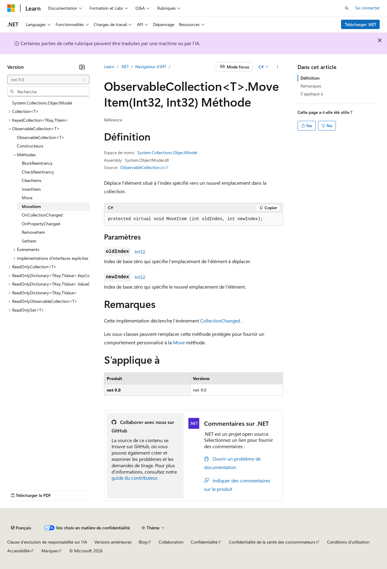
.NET (125, 66)
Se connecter (367, 8)
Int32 (140, 251)
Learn (109, 66)
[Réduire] (81, 66)
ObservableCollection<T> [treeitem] (40, 137)
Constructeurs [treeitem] (30, 146)
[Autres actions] (277, 67)
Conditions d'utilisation (348, 542)
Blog (143, 542)
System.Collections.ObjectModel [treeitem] (42, 103)
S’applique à (312, 94)
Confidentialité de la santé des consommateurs (272, 542)
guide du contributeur (135, 478)
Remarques (311, 86)
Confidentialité (204, 542)
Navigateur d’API (150, 66)
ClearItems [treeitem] (31, 180)
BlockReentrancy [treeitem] (37, 163)
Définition (310, 78)
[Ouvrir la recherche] (347, 8)
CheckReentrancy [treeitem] (38, 172)
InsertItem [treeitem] (31, 189)
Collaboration (171, 542)
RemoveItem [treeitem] (33, 232)
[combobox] (48, 79)
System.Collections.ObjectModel (167, 152)
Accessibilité (18, 551)
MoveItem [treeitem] (31, 206)
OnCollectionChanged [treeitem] (42, 215)
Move (179, 342)
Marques (49, 551)
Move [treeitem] (27, 197)
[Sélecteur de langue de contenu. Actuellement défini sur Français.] (21, 528)
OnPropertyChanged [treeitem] (41, 224)
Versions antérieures (113, 542)
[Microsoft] (11, 8)
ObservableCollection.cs (142, 167)
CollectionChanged (220, 320)
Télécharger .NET (360, 24)
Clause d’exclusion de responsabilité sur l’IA (47, 542)
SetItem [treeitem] (29, 241)
